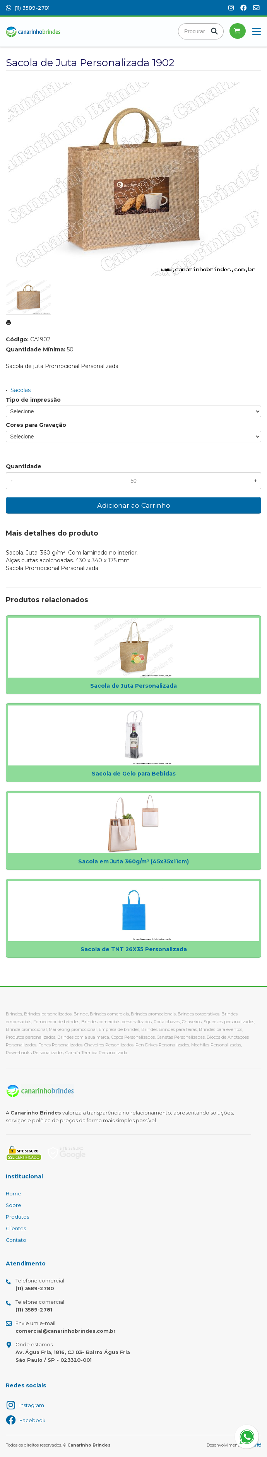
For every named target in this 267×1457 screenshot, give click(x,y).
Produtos (17, 1217)
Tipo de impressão (33, 399)
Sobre (13, 1205)
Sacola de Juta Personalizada (133, 685)
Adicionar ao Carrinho (133, 505)
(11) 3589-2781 (28, 8)
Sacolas (20, 390)
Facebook (32, 1420)
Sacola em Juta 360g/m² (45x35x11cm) (133, 861)
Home (13, 1194)
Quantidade (23, 466)
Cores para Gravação (36, 424)
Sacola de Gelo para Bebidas (134, 773)
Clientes (16, 1228)
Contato (16, 1240)
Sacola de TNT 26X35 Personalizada (133, 949)
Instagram (31, 1405)
